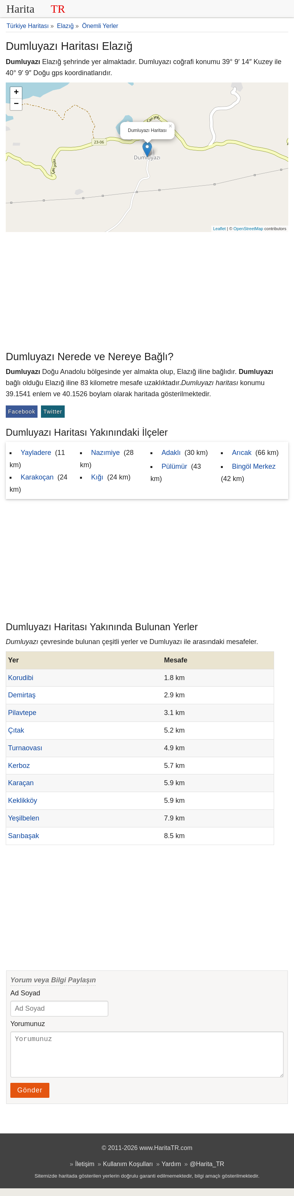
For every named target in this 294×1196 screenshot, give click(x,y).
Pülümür (174, 466)
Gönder (29, 1098)
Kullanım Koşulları (128, 1171)
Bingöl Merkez (254, 466)
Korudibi (20, 678)
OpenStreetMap (248, 228)
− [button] (16, 104)
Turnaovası (25, 748)
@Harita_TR (207, 1171)
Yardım (171, 1171)
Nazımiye (105, 452)
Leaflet (219, 228)
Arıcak (242, 452)
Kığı (97, 477)
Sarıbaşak (23, 836)
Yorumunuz (27, 1024)
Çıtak (16, 730)
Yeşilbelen (23, 818)
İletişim (84, 1171)
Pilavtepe (22, 713)
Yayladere (36, 452)
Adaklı (171, 452)
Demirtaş (22, 695)
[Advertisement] (147, 289)
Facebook (21, 412)
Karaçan (21, 783)
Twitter (52, 412)
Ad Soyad (25, 993)
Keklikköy (22, 800)
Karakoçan (37, 477)
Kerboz (19, 765)
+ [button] (16, 93)
